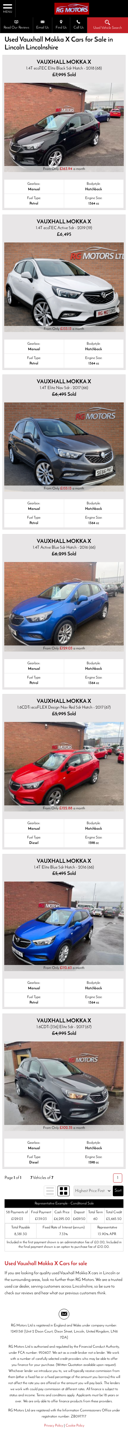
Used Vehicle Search (107, 24)
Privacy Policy (53, 1425)
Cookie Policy (75, 1425)
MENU (7, 8)
